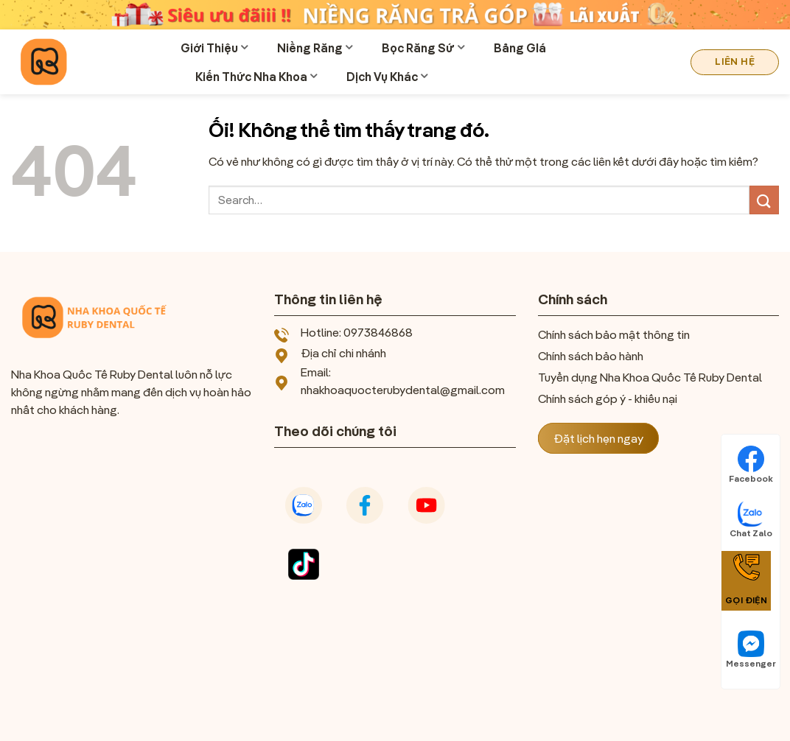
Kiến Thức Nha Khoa (256, 76)
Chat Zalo (751, 519)
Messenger (751, 650)
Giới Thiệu (214, 48)
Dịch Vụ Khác (386, 76)
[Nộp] (764, 200)
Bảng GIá (520, 48)
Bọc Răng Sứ (423, 48)
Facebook (751, 465)
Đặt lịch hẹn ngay (598, 438)
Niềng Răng (314, 48)
